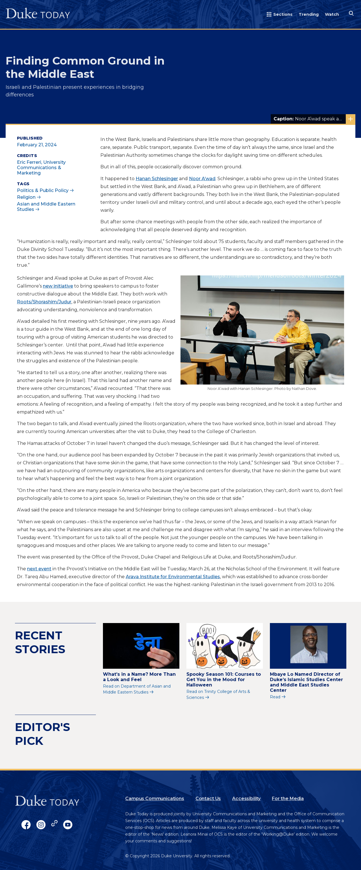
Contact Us (208, 798)
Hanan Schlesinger (157, 178)
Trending (309, 14)
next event (39, 568)
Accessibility (246, 798)
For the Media (288, 798)
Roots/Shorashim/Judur (44, 301)
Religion (26, 197)
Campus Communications (154, 798)
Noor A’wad (202, 178)
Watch (332, 14)
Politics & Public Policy (43, 190)
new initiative (58, 286)
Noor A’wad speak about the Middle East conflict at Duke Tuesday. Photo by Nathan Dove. (314, 119)
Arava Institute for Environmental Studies (173, 576)
